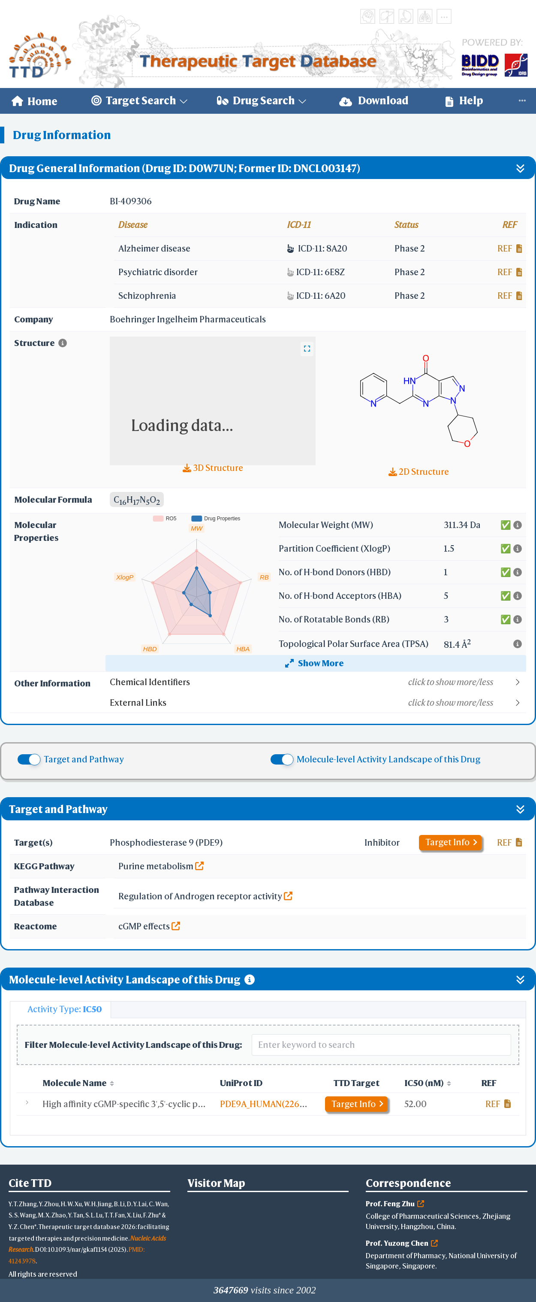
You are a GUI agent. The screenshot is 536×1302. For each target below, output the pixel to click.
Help (464, 100)
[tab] (60, 1009)
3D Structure (213, 468)
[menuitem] (34, 101)
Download (374, 100)
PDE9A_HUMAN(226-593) (269, 1104)
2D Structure (418, 471)
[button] (317, 682)
